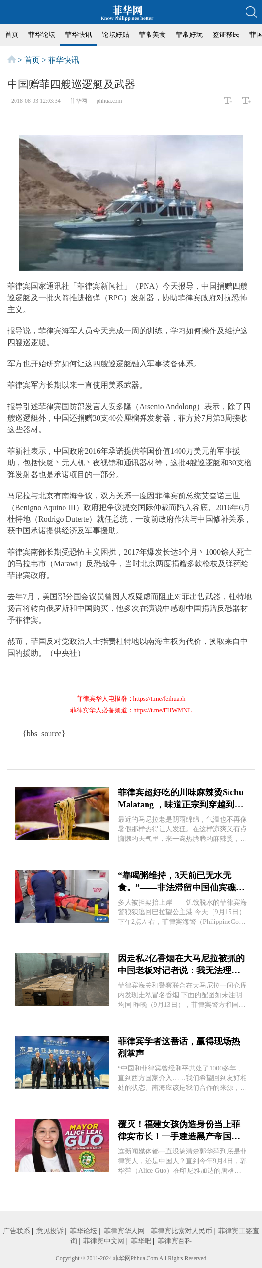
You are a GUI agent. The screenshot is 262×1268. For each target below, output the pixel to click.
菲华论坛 (41, 34)
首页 (11, 34)
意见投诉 (50, 1231)
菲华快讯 (78, 34)
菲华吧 (141, 1241)
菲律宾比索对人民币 (181, 1231)
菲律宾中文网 (103, 1241)
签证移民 (226, 34)
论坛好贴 (115, 34)
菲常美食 (152, 34)
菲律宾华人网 (124, 1231)
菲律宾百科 (175, 1241)
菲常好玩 (189, 34)
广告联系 (16, 1231)
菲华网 (122, 1258)
